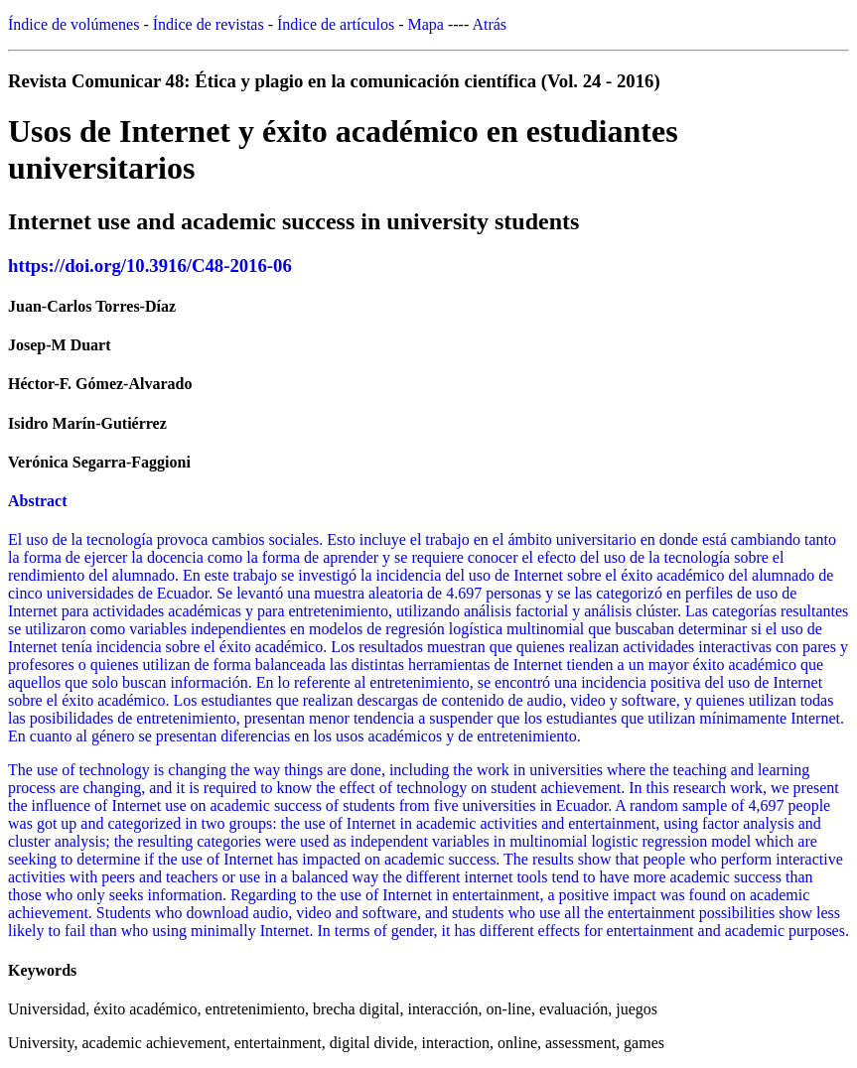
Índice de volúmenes (73, 24)
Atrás (489, 24)
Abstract (38, 500)
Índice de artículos (335, 24)
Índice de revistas (208, 24)
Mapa (426, 24)
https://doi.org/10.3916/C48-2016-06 (150, 265)
